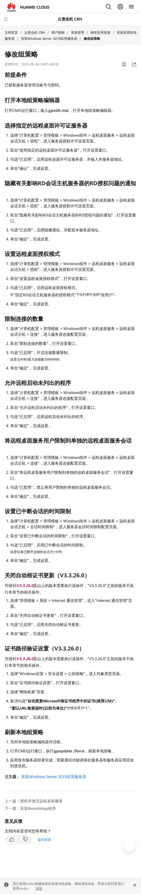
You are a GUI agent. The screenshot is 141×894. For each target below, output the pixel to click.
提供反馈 (44, 840)
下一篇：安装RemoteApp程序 (30, 808)
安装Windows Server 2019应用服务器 (49, 39)
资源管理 (77, 33)
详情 (39, 888)
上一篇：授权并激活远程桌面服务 (34, 801)
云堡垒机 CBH (34, 33)
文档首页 (11, 33)
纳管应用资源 (100, 33)
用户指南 (58, 33)
